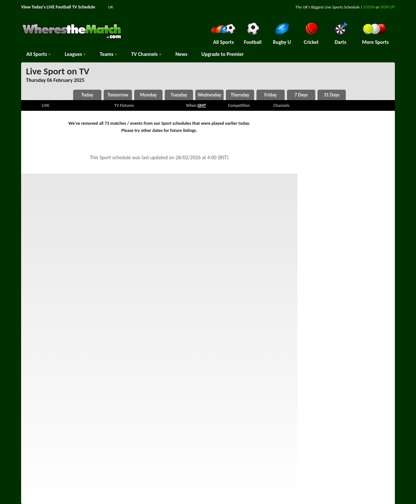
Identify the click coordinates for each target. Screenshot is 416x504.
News (182, 54)
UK (110, 7)
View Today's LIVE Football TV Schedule (58, 7)
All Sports (38, 54)
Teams (108, 54)
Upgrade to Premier (222, 54)
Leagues (75, 54)
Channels (146, 54)
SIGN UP (387, 7)
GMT (202, 105)
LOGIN (369, 7)
